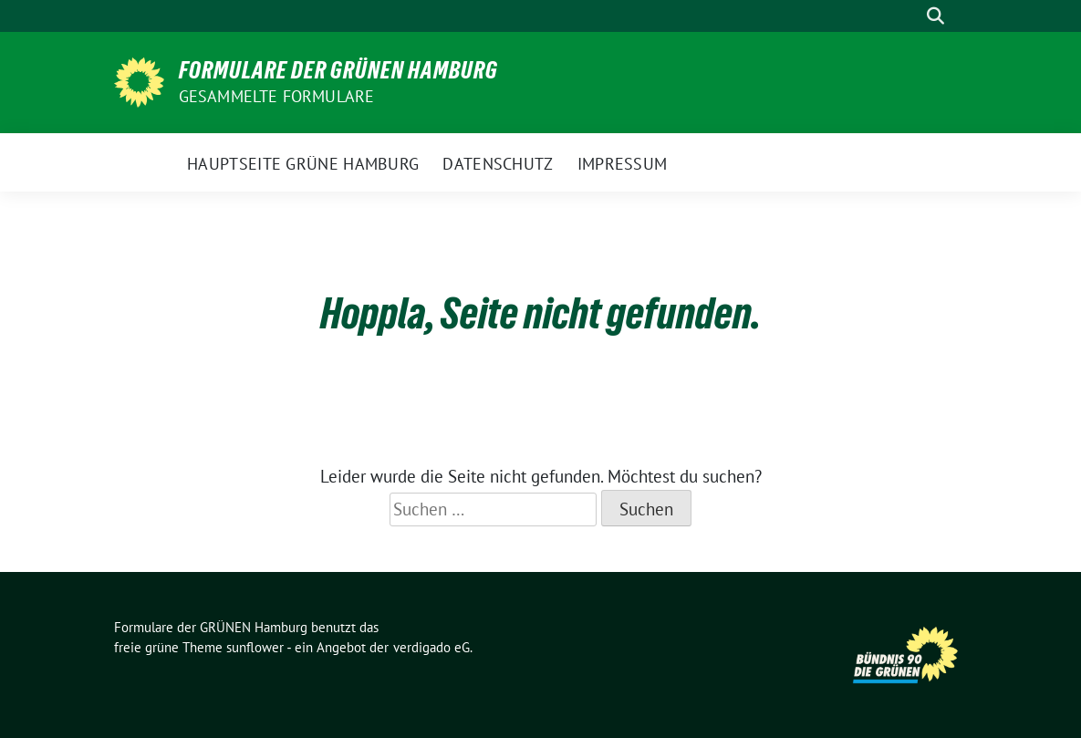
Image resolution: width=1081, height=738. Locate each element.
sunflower (255, 647)
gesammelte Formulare (277, 96)
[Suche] (909, 16)
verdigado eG (431, 647)
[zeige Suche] (935, 16)
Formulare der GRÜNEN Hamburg (338, 70)
